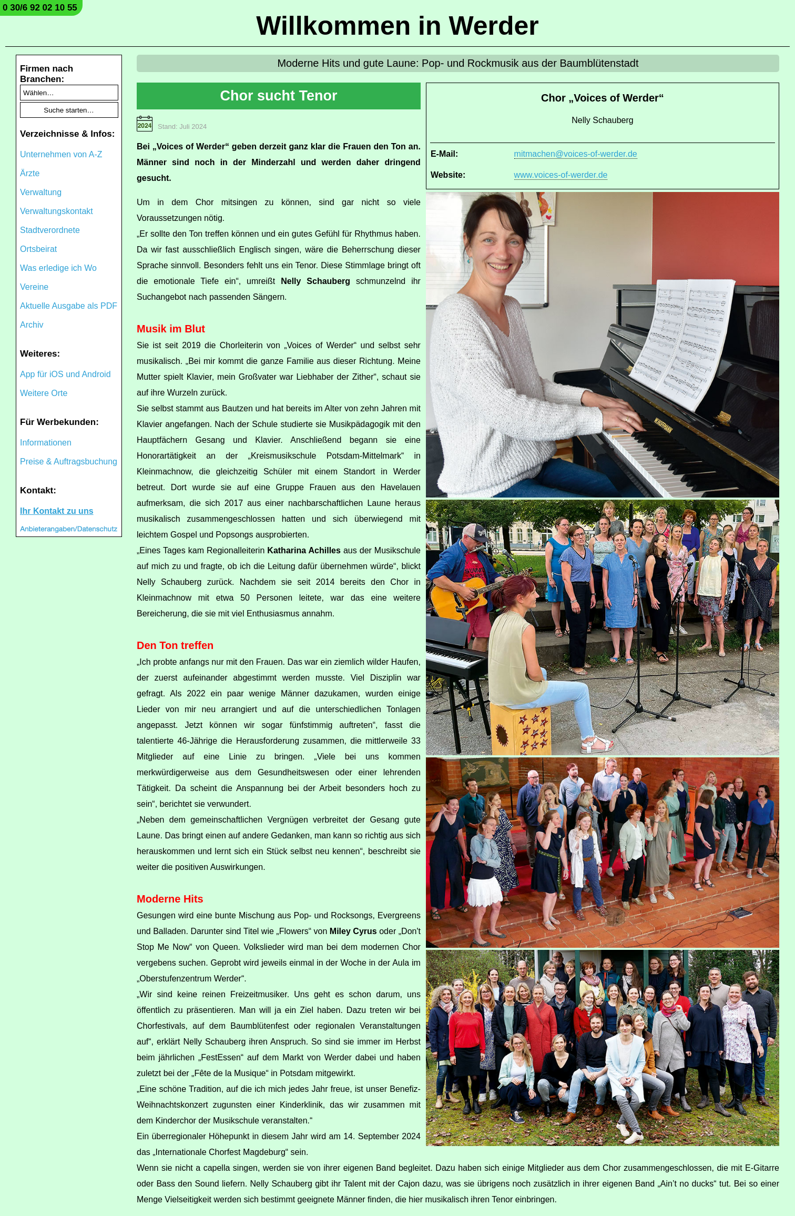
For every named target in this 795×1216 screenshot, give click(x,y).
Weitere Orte (43, 393)
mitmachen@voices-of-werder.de (575, 153)
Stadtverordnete (50, 230)
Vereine (34, 286)
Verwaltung (41, 192)
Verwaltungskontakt (56, 211)
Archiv (31, 324)
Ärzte (29, 173)
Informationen (46, 442)
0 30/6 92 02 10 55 (40, 8)
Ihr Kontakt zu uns (57, 510)
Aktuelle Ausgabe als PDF (68, 305)
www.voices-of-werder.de (561, 174)
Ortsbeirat (38, 249)
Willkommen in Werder (397, 25)
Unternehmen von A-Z (61, 154)
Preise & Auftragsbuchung (68, 461)
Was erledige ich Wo (58, 268)
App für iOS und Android (65, 374)
